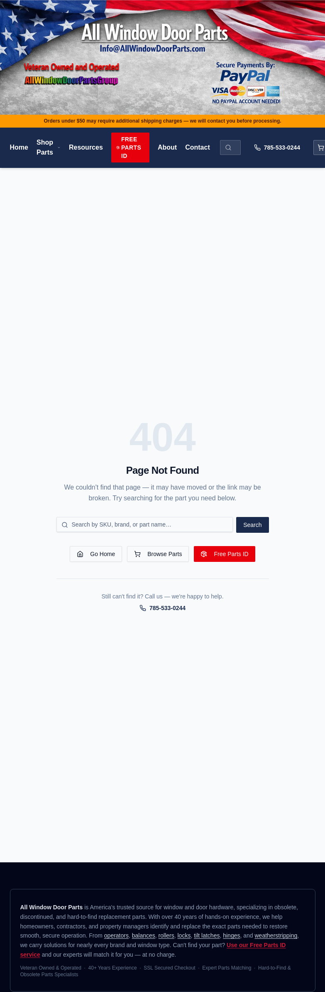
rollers (166, 935)
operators (116, 935)
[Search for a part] (144, 524)
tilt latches (207, 935)
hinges (231, 935)
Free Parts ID (128, 147)
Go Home (96, 554)
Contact (197, 147)
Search (252, 525)
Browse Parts (158, 554)
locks (184, 935)
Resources (86, 147)
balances (143, 935)
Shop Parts (49, 147)
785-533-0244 (277, 147)
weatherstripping (276, 935)
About (167, 147)
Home (19, 147)
